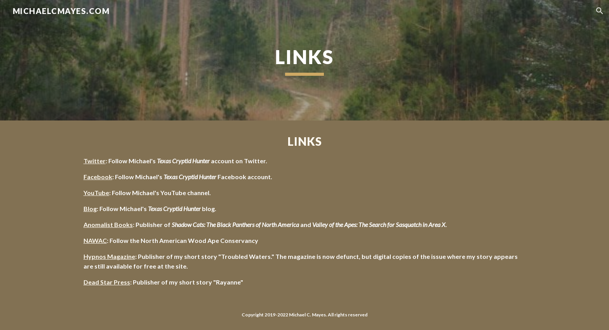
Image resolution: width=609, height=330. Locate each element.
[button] (599, 11)
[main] (304, 60)
